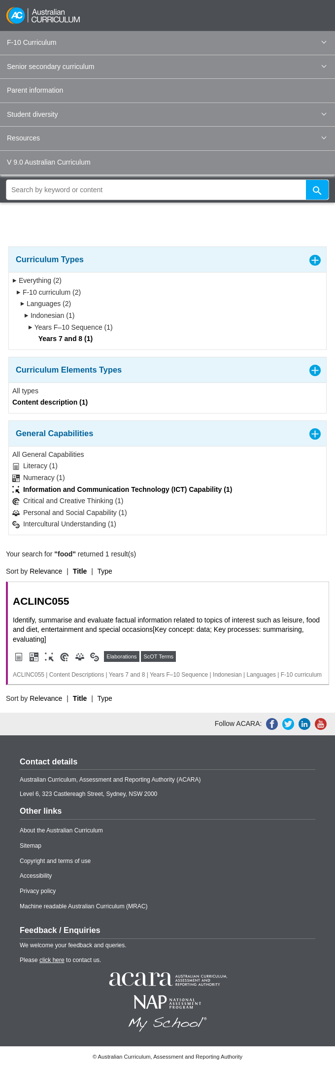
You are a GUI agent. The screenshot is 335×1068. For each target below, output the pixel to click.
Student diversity (166, 114)
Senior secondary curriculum (166, 66)
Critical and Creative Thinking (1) (68, 501)
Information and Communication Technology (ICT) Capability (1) (122, 489)
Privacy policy (38, 891)
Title (80, 571)
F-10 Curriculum (166, 42)
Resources (166, 138)
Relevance (46, 571)
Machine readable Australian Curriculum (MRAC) (83, 906)
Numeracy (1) (38, 478)
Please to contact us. (60, 960)
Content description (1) (50, 402)
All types (25, 391)
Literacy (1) (35, 466)
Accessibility (36, 875)
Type (105, 571)
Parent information (35, 90)
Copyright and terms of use (55, 861)
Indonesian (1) (49, 315)
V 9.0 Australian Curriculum (49, 162)
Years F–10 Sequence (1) (70, 327)
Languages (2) (45, 304)
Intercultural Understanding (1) (64, 524)
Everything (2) (37, 280)
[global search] (167, 190)
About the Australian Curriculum (61, 830)
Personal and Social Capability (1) (69, 513)
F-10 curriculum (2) (48, 292)
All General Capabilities (48, 454)
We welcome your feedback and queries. (73, 945)
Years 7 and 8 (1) (62, 339)
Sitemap (30, 845)
